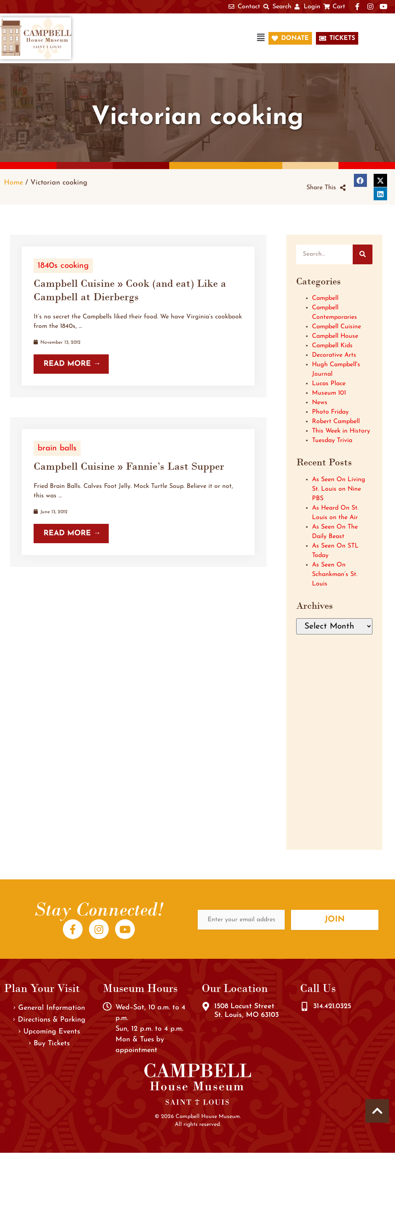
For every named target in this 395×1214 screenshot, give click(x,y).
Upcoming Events (49, 1031)
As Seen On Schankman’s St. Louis (334, 574)
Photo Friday (330, 412)
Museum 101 (329, 393)
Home (13, 182)
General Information (49, 1008)
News (319, 402)
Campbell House (335, 336)
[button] (174, 38)
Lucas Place (329, 383)
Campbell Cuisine (336, 327)
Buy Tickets (49, 1043)
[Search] (362, 254)
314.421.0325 (332, 1006)
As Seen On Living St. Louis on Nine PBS (338, 489)
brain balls (57, 448)
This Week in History (341, 431)
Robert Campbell (336, 421)
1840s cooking (63, 266)
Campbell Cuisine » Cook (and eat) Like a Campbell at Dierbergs (130, 290)
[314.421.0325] (304, 1006)
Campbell (325, 298)
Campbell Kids (332, 346)
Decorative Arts (334, 355)
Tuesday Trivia (332, 440)
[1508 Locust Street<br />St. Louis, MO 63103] (206, 1006)
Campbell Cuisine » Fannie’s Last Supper (129, 466)
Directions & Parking (49, 1020)
